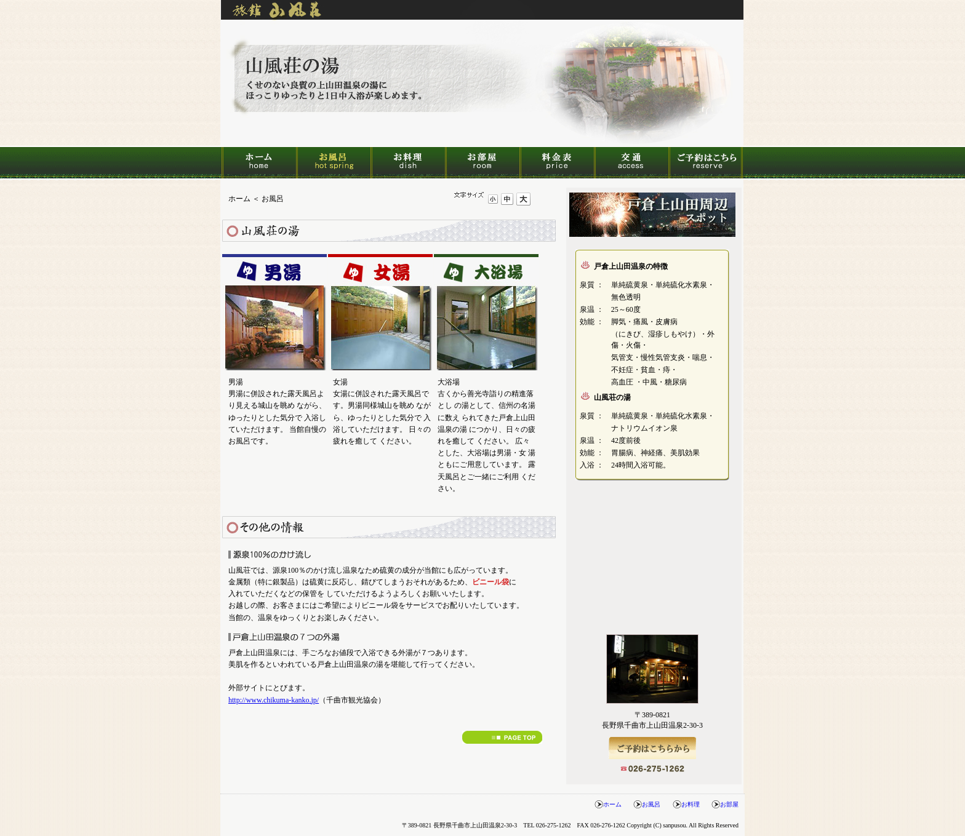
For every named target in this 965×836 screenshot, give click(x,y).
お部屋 (482, 162)
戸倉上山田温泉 (652, 215)
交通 (631, 162)
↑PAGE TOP (502, 737)
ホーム (259, 162)
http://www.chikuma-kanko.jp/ (273, 700)
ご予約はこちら (705, 162)
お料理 (407, 162)
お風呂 (333, 162)
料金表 (556, 162)
